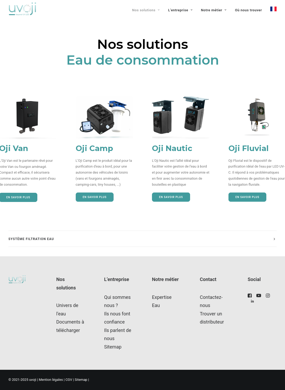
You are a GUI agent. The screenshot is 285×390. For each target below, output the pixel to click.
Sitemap (112, 347)
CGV (69, 380)
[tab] (142, 239)
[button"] (250, 296)
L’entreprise (180, 10)
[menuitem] (148, 10)
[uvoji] (22, 8)
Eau (156, 305)
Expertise (161, 297)
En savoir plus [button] (95, 197)
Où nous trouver (248, 10)
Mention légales (51, 380)
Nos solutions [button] (146, 10)
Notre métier (214, 10)
